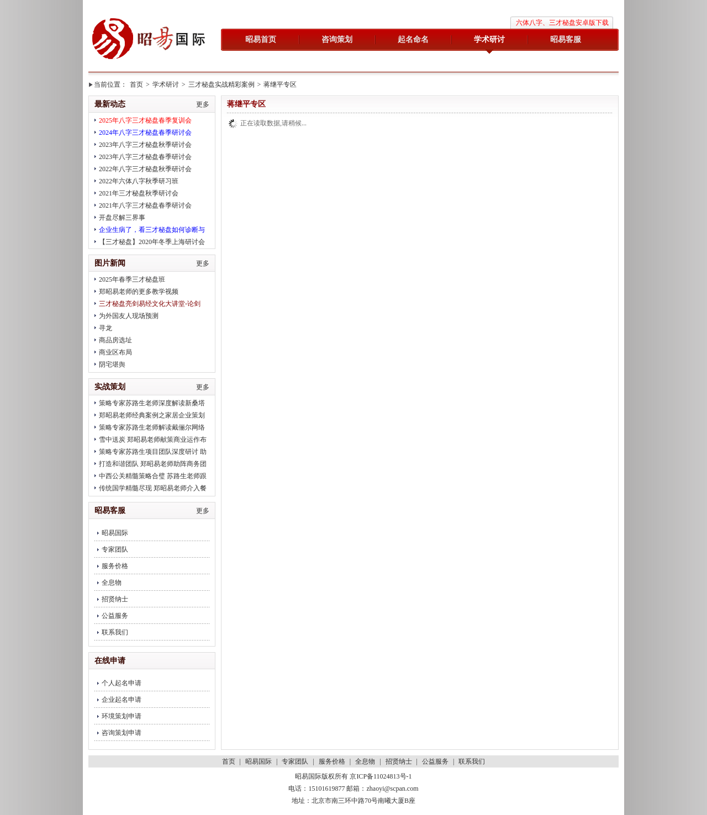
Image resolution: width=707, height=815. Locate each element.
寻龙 (105, 328)
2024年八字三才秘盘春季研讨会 (145, 132)
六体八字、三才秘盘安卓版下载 (562, 23)
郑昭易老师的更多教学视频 (138, 291)
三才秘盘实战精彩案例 (221, 84)
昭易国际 (149, 40)
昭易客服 (565, 39)
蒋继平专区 (280, 84)
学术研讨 (489, 39)
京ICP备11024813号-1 (380, 776)
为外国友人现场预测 (129, 316)
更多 (202, 104)
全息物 (112, 582)
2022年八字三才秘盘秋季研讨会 (145, 169)
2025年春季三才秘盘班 (132, 279)
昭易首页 (260, 39)
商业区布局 (115, 352)
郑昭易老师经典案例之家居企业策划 (152, 415)
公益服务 (115, 616)
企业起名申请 (121, 699)
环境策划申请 (121, 716)
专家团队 (115, 549)
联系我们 (115, 632)
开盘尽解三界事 (122, 217)
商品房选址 (115, 340)
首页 (136, 84)
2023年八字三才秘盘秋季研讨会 (145, 145)
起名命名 (413, 39)
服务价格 (115, 566)
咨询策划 (336, 39)
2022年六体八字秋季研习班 (138, 181)
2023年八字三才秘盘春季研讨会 (145, 157)
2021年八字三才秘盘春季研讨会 (145, 205)
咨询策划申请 (121, 733)
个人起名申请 (121, 683)
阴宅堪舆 (112, 364)
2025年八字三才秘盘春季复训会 (145, 120)
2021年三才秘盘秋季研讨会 (138, 193)
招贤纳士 (115, 599)
